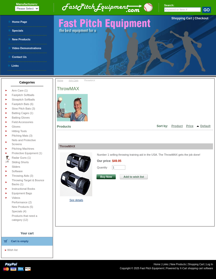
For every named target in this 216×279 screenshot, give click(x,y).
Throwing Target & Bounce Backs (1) (28, 182)
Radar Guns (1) (18, 158)
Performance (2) (22, 202)
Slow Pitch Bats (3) (23, 108)
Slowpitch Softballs (23, 99)
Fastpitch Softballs (23, 95)
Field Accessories (22, 122)
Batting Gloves (21, 117)
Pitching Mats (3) (22, 135)
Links (15, 65)
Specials (17, 30)
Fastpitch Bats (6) (22, 104)
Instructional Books (23, 188)
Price (189, 126)
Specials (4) (19, 211)
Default (205, 126)
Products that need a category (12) (24, 217)
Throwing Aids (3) (22, 175)
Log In (209, 264)
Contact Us (19, 56)
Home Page (19, 21)
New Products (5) (22, 206)
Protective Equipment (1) (27, 153)
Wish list (12, 249)
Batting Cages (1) (22, 113)
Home (60, 80)
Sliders (16, 166)
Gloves (16, 126)
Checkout (201, 18)
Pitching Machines (23, 148)
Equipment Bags (22, 193)
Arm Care (73, 80)
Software (17, 171)
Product (177, 126)
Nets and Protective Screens (24, 142)
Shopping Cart (181, 18)
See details (76, 200)
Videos (16, 197)
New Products (21, 39)
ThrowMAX (67, 146)
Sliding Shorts (17, 162)
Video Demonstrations (26, 48)
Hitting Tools (19, 131)
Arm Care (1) (20, 90)
